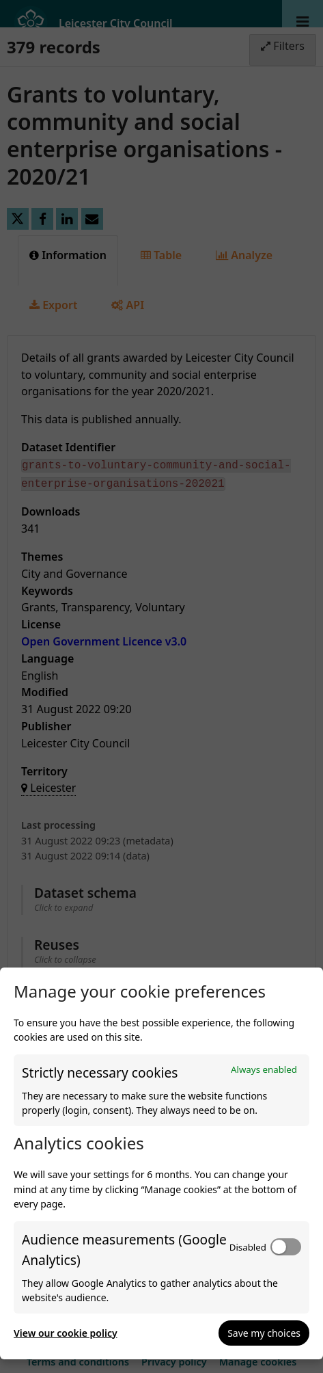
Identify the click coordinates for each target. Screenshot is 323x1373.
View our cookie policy (65, 1333)
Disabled (247, 1247)
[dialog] (161, 1163)
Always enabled (264, 1069)
